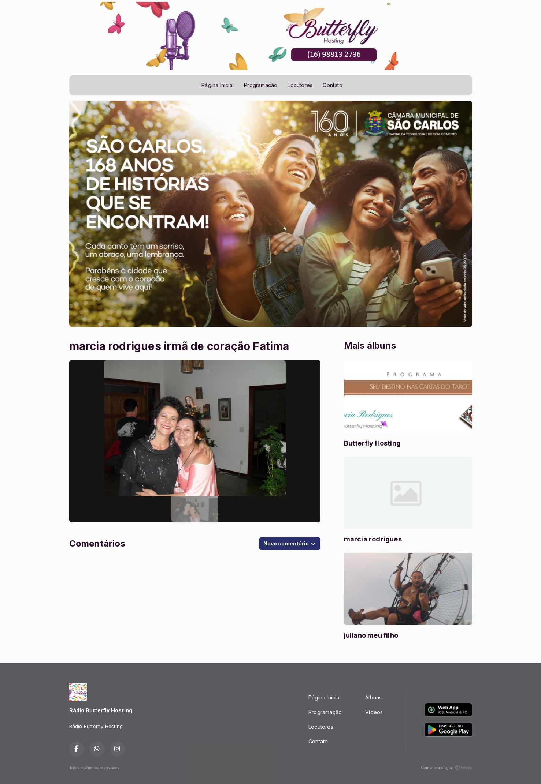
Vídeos (374, 712)
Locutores (300, 85)
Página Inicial (217, 85)
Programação (260, 85)
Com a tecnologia (446, 767)
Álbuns (373, 697)
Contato (332, 85)
